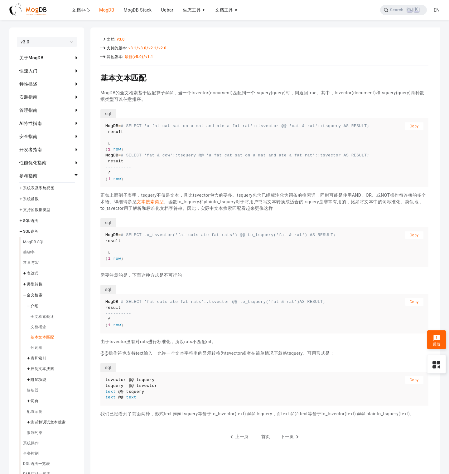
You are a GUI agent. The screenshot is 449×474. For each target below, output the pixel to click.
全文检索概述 (42, 316)
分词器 (36, 347)
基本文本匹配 (42, 337)
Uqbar (167, 9)
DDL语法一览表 (36, 464)
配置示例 (34, 411)
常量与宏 (31, 262)
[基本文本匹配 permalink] (96, 77)
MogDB (106, 9)
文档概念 (38, 327)
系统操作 (31, 443)
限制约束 (34, 433)
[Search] (403, 10)
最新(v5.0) (134, 57)
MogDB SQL (34, 242)
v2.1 (152, 48)
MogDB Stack (137, 9)
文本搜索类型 (150, 201)
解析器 (33, 390)
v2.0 (163, 48)
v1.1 (149, 57)
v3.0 (121, 39)
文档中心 (81, 9)
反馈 (437, 340)
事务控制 (31, 453)
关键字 (29, 252)
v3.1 (132, 48)
